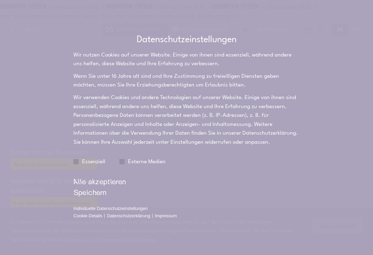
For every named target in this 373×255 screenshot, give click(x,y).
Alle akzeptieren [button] (99, 173)
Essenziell (89, 154)
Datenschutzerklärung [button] (129, 208)
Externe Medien (142, 154)
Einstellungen (187, 134)
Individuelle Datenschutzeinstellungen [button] (110, 200)
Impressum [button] (166, 208)
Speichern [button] (89, 184)
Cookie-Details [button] (88, 208)
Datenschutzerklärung (269, 125)
